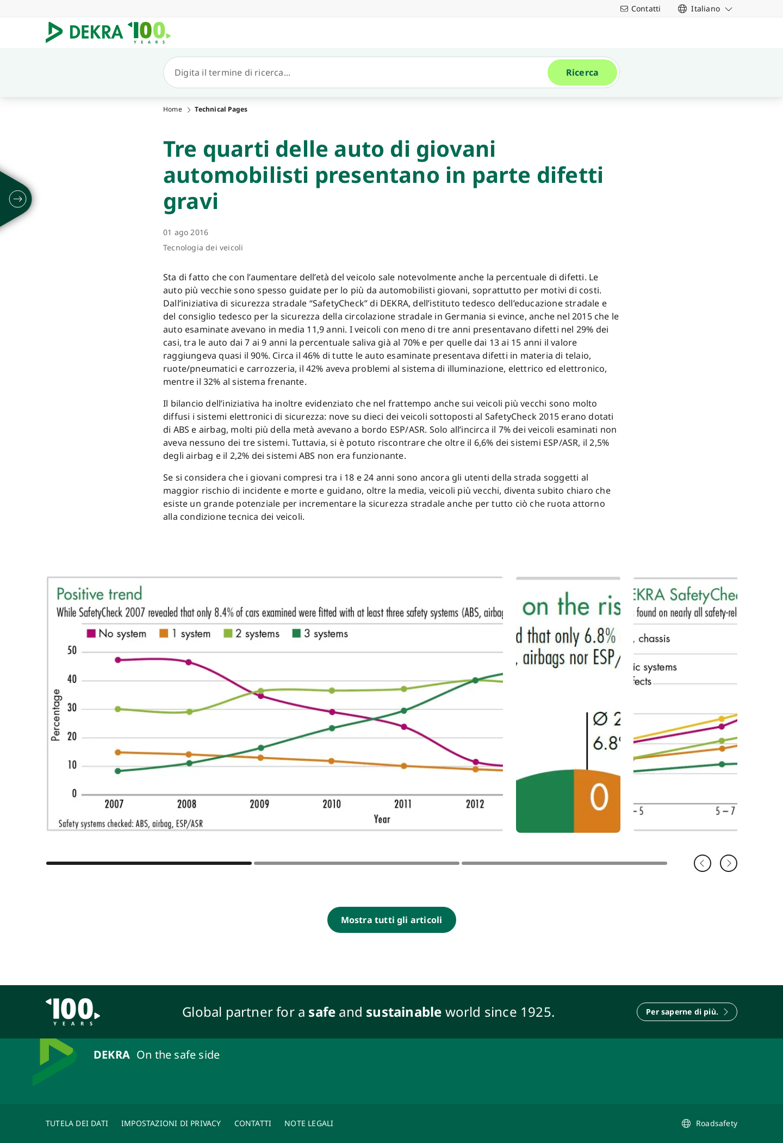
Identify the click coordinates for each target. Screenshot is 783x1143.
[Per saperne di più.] (687, 1012)
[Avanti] (728, 863)
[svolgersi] (18, 199)
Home (172, 109)
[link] (705, 8)
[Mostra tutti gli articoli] (391, 920)
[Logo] (112, 32)
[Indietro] (702, 863)
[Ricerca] (360, 72)
